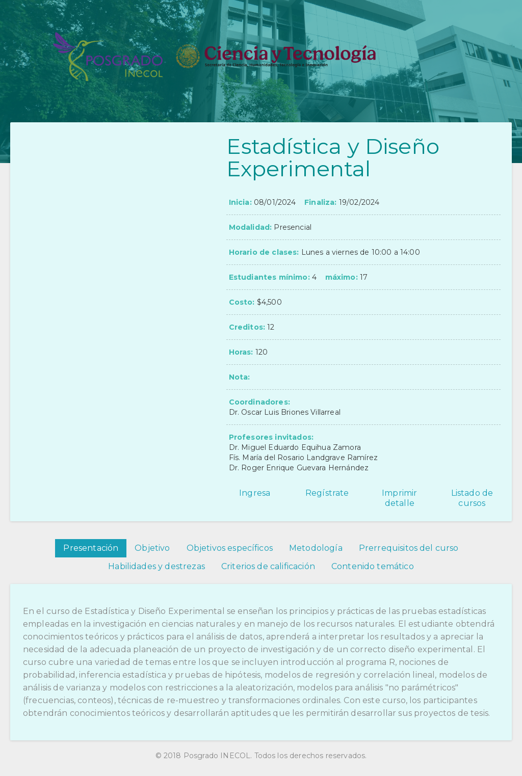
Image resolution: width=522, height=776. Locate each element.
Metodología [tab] (316, 548)
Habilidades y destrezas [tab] (156, 566)
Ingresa (254, 493)
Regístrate (327, 493)
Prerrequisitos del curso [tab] (409, 548)
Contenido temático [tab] (372, 566)
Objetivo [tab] (152, 548)
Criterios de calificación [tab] (268, 566)
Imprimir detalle (399, 498)
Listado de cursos (472, 498)
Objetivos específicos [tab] (230, 548)
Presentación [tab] (90, 548)
